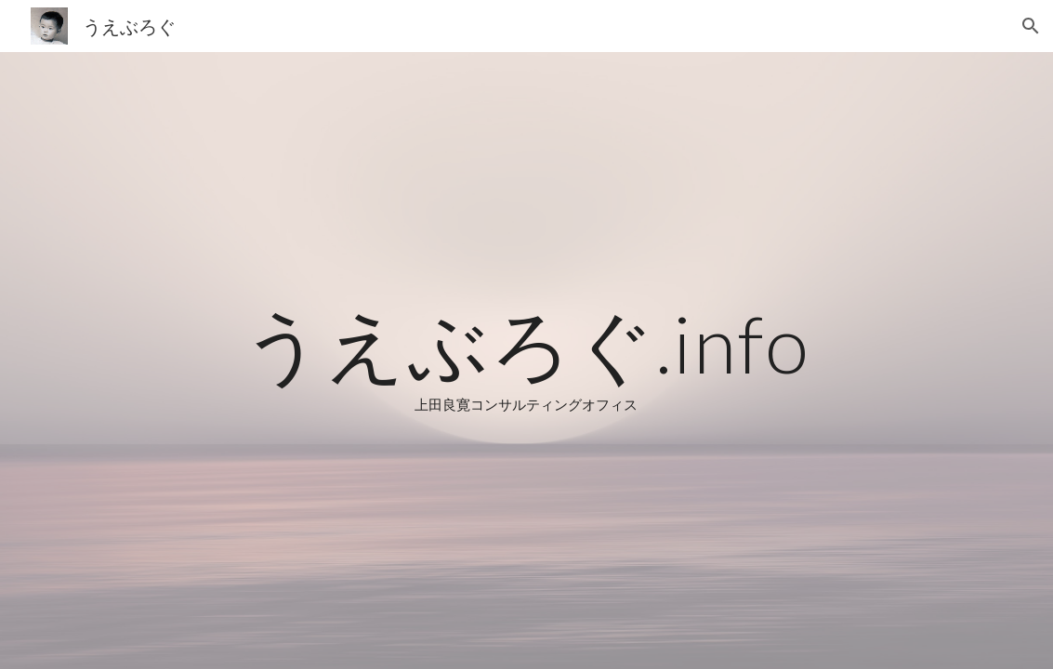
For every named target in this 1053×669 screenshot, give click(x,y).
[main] (526, 360)
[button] (1030, 26)
